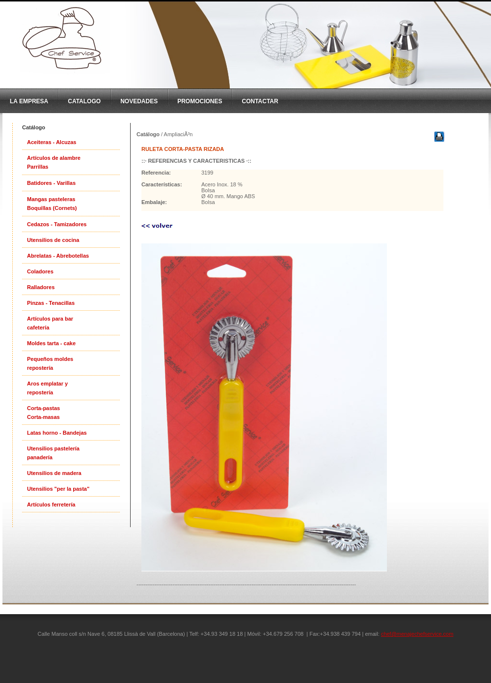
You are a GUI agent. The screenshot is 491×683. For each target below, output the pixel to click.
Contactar (260, 101)
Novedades (139, 101)
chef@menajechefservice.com (417, 634)
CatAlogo (84, 101)
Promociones (199, 101)
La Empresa (29, 101)
